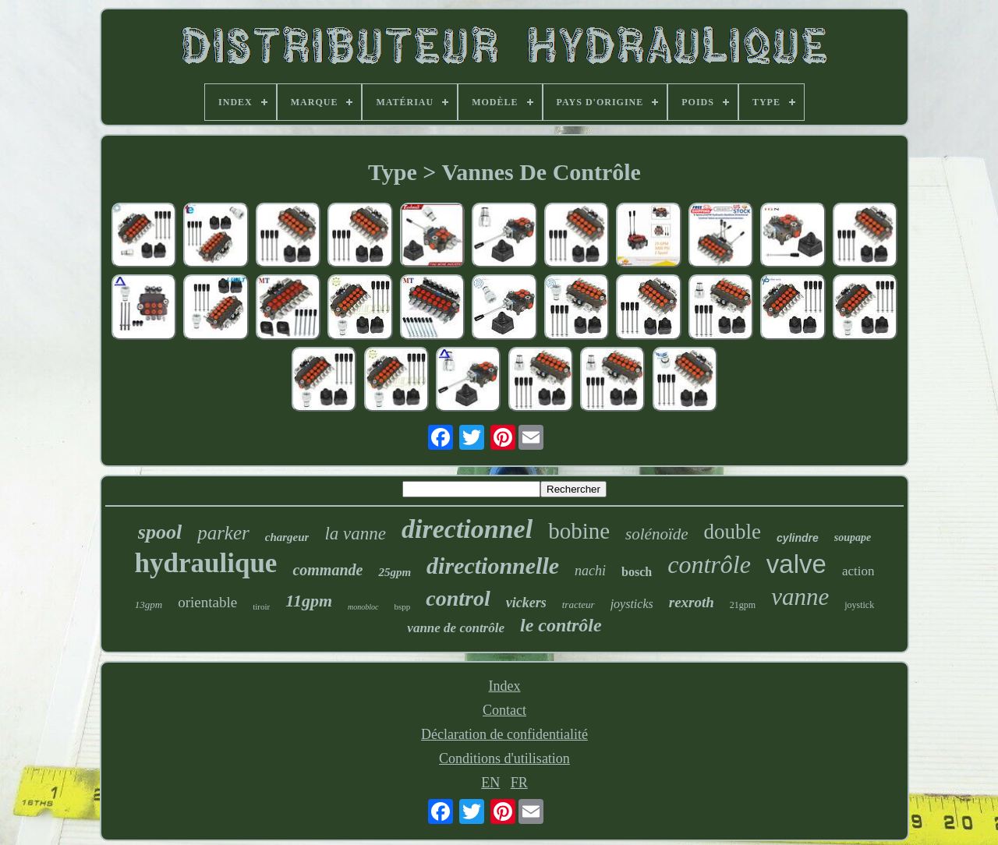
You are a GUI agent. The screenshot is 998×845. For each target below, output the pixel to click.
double (733, 531)
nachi (590, 570)
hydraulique (206, 563)
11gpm (308, 600)
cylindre (798, 538)
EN (490, 782)
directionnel (467, 528)
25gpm (394, 572)
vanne (800, 596)
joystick (859, 604)
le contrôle (561, 625)
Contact (504, 710)
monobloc (363, 607)
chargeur (287, 537)
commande (327, 569)
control (458, 598)
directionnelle (492, 565)
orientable (207, 602)
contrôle (709, 564)
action (858, 571)
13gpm (148, 604)
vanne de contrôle (455, 627)
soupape (852, 537)
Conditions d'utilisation (504, 758)
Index (505, 686)
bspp (403, 606)
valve (796, 564)
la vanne (355, 533)
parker (223, 532)
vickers (526, 602)
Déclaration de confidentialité (504, 734)
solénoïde (656, 534)
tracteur (578, 604)
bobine (579, 530)
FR (519, 782)
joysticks (631, 603)
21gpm (743, 604)
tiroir (261, 606)
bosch (636, 571)
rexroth (691, 602)
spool (160, 532)
